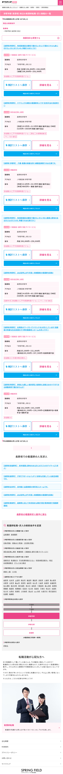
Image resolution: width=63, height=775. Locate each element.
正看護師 (6, 564)
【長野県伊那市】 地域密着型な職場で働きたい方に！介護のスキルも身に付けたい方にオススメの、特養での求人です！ (31, 47)
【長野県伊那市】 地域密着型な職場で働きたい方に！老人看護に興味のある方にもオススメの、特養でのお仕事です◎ (31, 231)
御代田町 (21, 615)
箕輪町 (5, 618)
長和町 (34, 615)
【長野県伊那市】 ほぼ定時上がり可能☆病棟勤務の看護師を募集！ (29, 289)
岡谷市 (23, 610)
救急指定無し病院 (9, 581)
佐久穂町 (6, 615)
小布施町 (24, 621)
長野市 (5, 610)
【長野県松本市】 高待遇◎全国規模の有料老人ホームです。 (26, 516)
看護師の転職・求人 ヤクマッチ (10, 7)
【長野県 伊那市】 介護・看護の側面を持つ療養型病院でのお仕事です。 (30, 171)
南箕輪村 (18, 618)
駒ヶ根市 (53, 610)
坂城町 (17, 621)
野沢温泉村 (53, 621)
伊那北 (5, 675)
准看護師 (14, 564)
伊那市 (37, 7)
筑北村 (48, 618)
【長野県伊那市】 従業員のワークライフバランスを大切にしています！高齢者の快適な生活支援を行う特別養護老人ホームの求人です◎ (31, 349)
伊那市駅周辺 (44, 7)
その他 (14, 601)
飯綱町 (11, 624)
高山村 (30, 621)
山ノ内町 (37, 621)
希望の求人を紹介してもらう (32, 95)
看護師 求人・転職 (24, 7)
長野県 (32, 7)
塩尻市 (29, 612)
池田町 (54, 618)
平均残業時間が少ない (27, 590)
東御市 (46, 612)
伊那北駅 (31, 654)
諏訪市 (35, 610)
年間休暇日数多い (42, 590)
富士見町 (48, 615)
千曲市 (40, 612)
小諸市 (46, 610)
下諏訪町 (40, 615)
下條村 (42, 618)
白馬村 (11, 621)
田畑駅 (31, 662)
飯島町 (11, 618)
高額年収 (6, 590)
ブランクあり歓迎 (20, 593)
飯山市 (17, 612)
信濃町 (5, 624)
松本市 (11, 610)
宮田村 (24, 618)
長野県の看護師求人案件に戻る (32, 543)
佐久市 (35, 612)
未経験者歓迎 (8, 593)
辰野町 (54, 615)
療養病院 (20, 581)
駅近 (51, 590)
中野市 (5, 612)
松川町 (30, 618)
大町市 (11, 612)
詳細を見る (45, 85)
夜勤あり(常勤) (17, 573)
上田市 (17, 610)
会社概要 (5, 770)
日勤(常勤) (7, 573)
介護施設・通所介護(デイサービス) (36, 581)
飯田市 (29, 610)
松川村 (5, 621)
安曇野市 (53, 612)
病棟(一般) (7, 601)
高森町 (36, 618)
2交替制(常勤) (29, 573)
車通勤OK (14, 590)
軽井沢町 (14, 615)
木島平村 (44, 621)
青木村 (28, 615)
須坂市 (40, 610)
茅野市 (23, 612)
